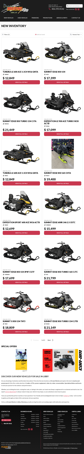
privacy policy (67, 448)
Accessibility (74, 430)
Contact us (66, 395)
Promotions (47, 18)
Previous (34, 340)
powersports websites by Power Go (22, 442)
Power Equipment (47, 426)
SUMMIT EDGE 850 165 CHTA (57, 173)
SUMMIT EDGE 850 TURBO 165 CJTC (61, 272)
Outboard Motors (47, 424)
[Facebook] (76, 9)
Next (51, 340)
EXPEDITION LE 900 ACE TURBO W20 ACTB (61, 122)
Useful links (76, 411)
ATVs (44, 416)
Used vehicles (22, 18)
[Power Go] (16, 447)
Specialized (45, 430)
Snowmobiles (46, 420)
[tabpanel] (30, 420)
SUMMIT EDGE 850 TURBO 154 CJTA (19, 121)
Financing (35, 18)
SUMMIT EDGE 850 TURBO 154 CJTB (61, 321)
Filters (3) (5, 34)
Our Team (74, 418)
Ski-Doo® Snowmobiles (48, 434)
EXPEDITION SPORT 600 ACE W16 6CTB (21, 222)
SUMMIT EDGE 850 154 (54, 72)
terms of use (74, 448)
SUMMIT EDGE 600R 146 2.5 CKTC (59, 222)
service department (10, 391)
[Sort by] (76, 34)
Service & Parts (62, 18)
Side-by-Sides (46, 418)
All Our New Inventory (48, 414)
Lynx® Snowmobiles (47, 436)
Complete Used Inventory (61, 415)
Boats (44, 422)
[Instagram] (78, 9)
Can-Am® (45, 432)
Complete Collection (47, 438)
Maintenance (75, 426)
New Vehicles (8, 18)
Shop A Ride (10, 444)
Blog (73, 416)
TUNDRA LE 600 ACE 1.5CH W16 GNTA (20, 72)
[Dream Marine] (15, 8)
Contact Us (76, 18)
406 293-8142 (56, 9)
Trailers (45, 428)
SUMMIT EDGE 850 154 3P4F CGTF (18, 272)
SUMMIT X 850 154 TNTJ (14, 321)
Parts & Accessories (76, 428)
